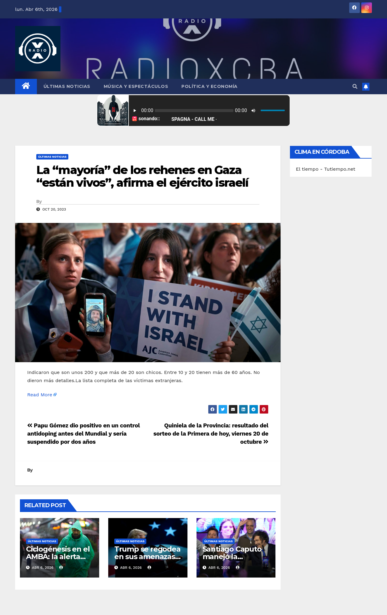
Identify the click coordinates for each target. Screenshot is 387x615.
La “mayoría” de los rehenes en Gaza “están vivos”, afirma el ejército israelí (142, 176)
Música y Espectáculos (136, 86)
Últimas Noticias (67, 86)
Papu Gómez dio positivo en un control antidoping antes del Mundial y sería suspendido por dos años (83, 433)
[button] (355, 86)
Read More (39, 395)
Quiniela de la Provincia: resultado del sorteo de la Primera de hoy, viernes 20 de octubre (210, 433)
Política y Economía (209, 86)
